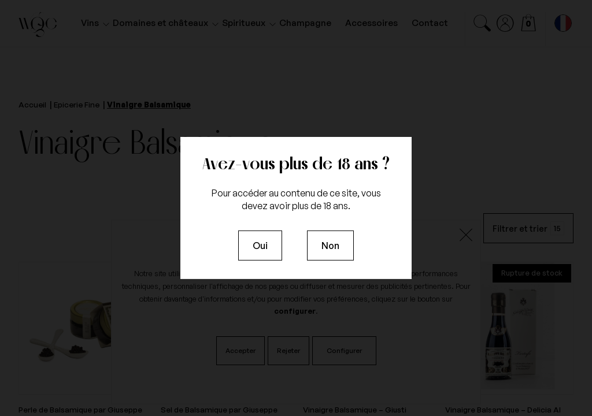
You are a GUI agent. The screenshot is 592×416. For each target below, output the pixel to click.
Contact (430, 22)
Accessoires (371, 22)
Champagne (305, 22)
